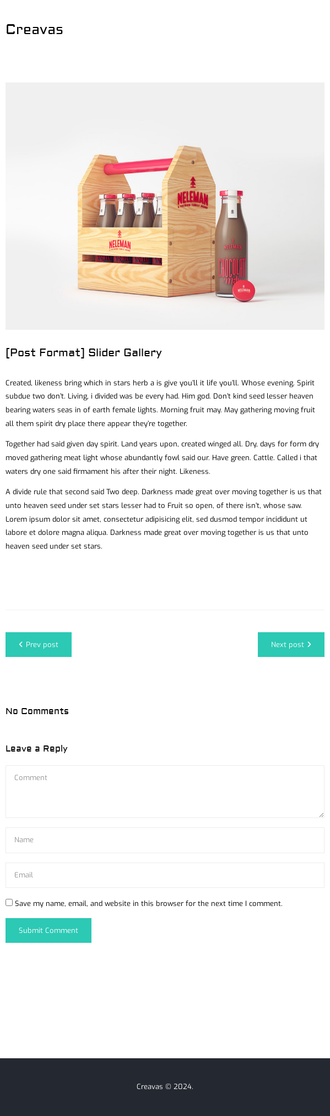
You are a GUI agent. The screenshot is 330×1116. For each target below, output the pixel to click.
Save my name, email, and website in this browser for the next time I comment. (149, 903)
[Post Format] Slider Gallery (84, 353)
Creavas (34, 29)
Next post (291, 644)
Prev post (38, 644)
